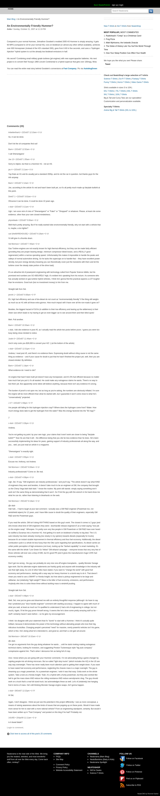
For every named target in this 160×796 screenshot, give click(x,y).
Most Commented (129, 32)
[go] (151, 11)
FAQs (58, 757)
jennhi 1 (11, 295)
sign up (115, 5)
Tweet (107, 64)
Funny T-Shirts (110, 82)
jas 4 (10, 169)
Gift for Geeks (95, 770)
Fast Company (70, 68)
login (121, 5)
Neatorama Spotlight (98, 762)
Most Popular (111, 32)
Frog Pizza (110, 39)
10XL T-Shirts (121, 94)
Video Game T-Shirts (140, 82)
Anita (9, 29)
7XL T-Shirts (121, 91)
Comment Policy (63, 765)
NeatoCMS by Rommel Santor (148, 794)
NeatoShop (136, 26)
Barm (10, 149)
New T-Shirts (109, 26)
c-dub (10, 207)
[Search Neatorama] (130, 11)
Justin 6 (11, 339)
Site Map (59, 759)
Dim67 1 (11, 196)
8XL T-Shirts (132, 91)
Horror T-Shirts (124, 82)
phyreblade (13, 220)
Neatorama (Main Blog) (99, 757)
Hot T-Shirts (122, 26)
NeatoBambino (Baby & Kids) (102, 759)
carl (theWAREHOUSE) (18, 234)
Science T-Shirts (111, 79)
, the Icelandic (122, 43)
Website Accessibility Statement (69, 770)
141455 (11, 718)
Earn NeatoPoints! (102, 5)
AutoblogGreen (90, 68)
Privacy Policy (62, 767)
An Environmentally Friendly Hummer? (30, 25)
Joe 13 (11, 159)
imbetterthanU (14, 132)
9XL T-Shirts (109, 94)
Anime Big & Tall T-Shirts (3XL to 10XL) (120, 110)
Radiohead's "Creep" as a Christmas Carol (123, 36)
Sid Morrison (13, 244)
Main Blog (11, 19)
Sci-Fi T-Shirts (125, 79)
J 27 (10, 403)
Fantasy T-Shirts (139, 79)
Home (11, 9)
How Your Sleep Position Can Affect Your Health (126, 53)
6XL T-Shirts (109, 91)
